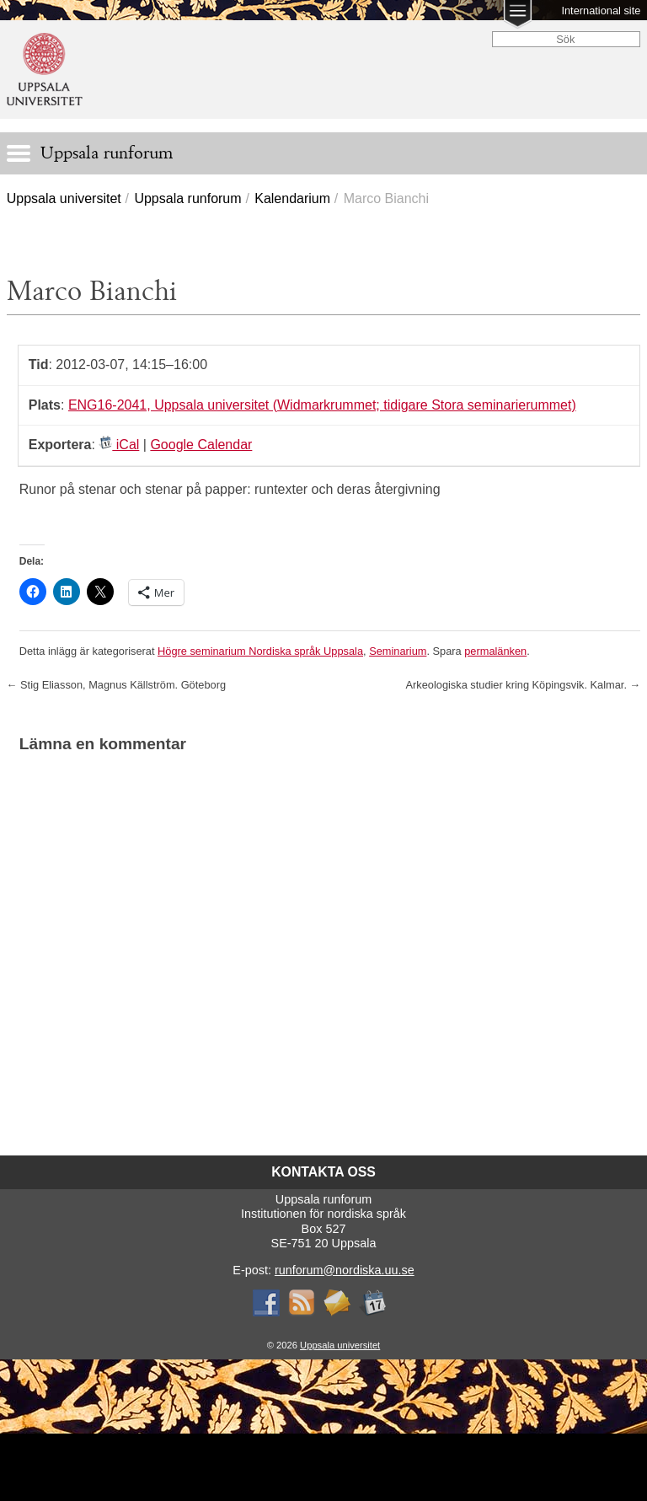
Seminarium (397, 651)
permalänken (495, 651)
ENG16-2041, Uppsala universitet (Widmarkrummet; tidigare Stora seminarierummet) (322, 405)
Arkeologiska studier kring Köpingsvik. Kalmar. (523, 684)
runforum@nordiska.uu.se (344, 1270)
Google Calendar (201, 444)
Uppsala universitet (64, 198)
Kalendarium (292, 198)
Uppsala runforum (187, 198)
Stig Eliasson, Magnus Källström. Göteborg (116, 684)
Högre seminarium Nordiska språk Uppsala (260, 651)
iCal (119, 444)
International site (600, 10)
